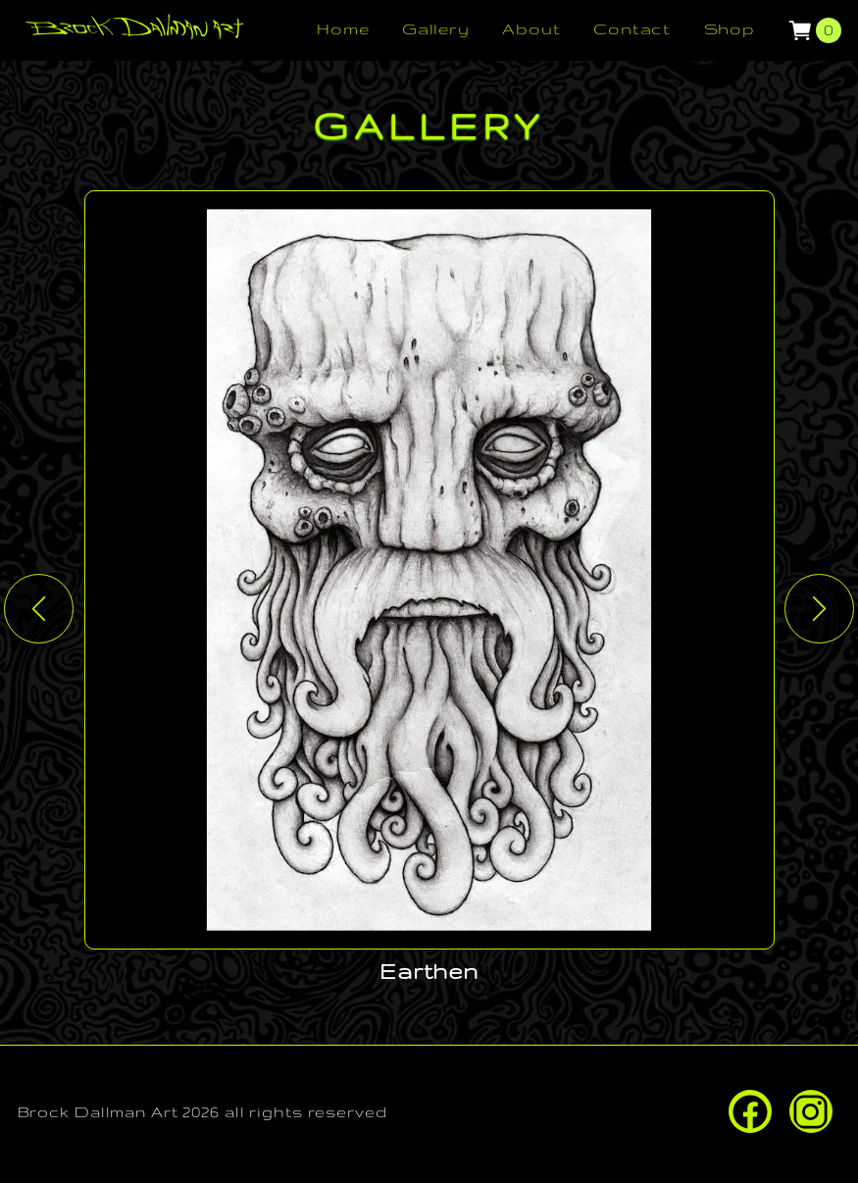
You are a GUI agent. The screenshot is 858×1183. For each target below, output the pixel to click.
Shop (730, 28)
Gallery (436, 28)
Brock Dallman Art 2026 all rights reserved (202, 1112)
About (531, 28)
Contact (632, 28)
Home (343, 28)
